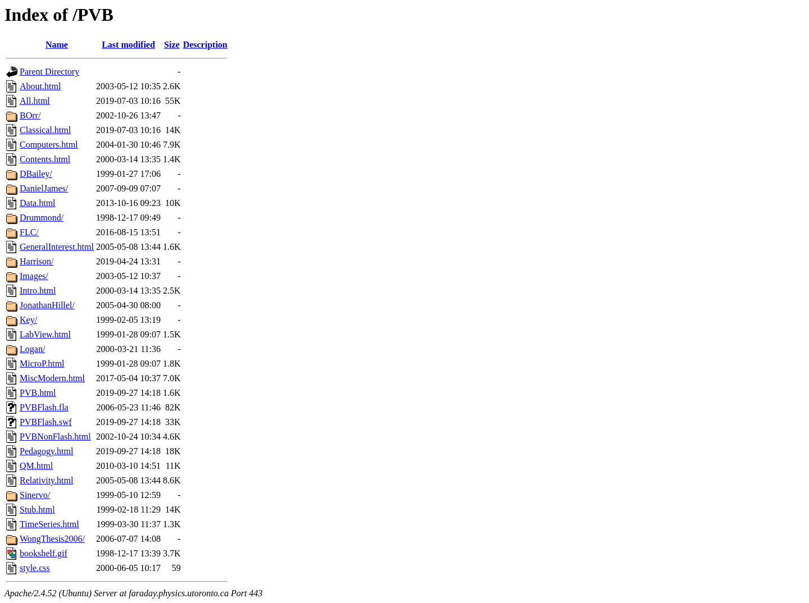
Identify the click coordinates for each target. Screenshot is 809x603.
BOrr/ (30, 115)
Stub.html (37, 509)
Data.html (38, 203)
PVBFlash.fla (44, 407)
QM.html (36, 465)
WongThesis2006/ (52, 538)
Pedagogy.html (46, 451)
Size (172, 44)
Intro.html (38, 290)
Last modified (128, 44)
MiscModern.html (52, 378)
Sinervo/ (35, 495)
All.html (35, 101)
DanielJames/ (44, 188)
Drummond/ (41, 217)
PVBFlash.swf (46, 422)
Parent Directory (49, 71)
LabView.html (45, 334)
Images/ (34, 276)
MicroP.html (42, 363)
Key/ (28, 320)
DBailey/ (36, 174)
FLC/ (29, 232)
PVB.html (38, 393)
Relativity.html (46, 480)
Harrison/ (36, 261)
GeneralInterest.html (57, 247)
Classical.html (45, 130)
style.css (35, 568)
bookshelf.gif (43, 553)
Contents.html (45, 159)
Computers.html (49, 144)
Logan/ (32, 349)
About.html (40, 86)
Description (205, 44)
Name (57, 44)
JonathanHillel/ (47, 305)
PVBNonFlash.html (55, 436)
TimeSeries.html (49, 524)
